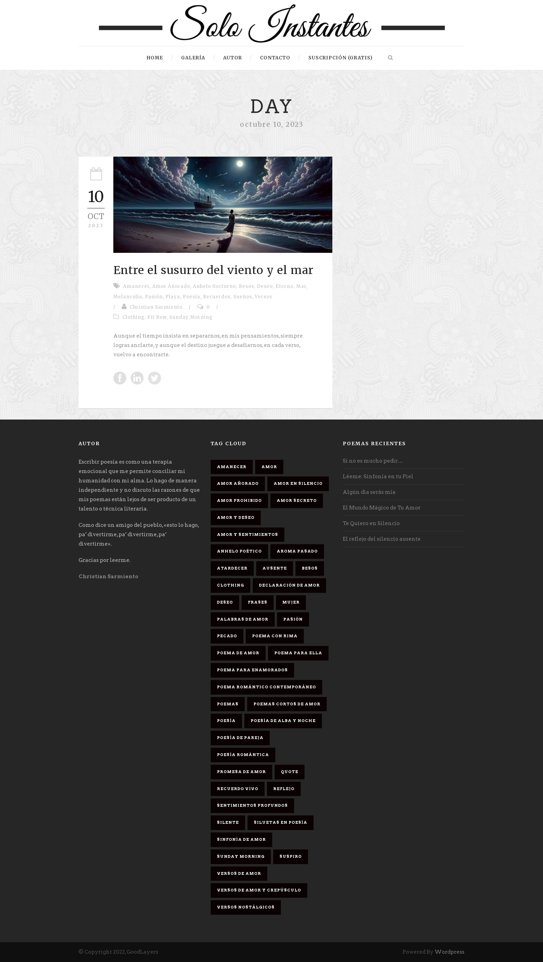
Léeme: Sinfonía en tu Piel (378, 476)
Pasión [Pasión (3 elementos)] (293, 619)
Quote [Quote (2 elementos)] (289, 771)
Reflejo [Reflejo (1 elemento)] (283, 788)
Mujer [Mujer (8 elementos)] (291, 602)
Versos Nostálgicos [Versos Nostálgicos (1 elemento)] (246, 907)
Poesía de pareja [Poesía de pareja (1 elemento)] (240, 737)
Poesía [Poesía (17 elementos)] (226, 720)
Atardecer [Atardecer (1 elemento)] (232, 568)
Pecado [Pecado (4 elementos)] (227, 635)
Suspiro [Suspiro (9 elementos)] (290, 856)
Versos (263, 297)
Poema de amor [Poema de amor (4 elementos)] (238, 652)
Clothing (133, 317)
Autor (232, 58)
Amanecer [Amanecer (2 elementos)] (231, 466)
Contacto (275, 58)
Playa (172, 297)
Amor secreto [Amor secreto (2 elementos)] (297, 500)
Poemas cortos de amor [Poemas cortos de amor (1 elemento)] (287, 704)
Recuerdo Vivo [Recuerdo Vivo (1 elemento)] (237, 788)
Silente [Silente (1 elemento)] (228, 822)
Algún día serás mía (369, 492)
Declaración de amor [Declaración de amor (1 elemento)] (289, 585)
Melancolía (127, 297)
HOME (155, 58)
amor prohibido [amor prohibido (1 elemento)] (239, 500)
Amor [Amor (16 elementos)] (269, 466)
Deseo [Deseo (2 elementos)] (225, 602)
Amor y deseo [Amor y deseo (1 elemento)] (235, 517)
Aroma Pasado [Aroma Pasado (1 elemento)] (297, 551)
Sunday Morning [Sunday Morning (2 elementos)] (241, 856)
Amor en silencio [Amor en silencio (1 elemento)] (298, 483)
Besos (246, 286)
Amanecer (136, 286)
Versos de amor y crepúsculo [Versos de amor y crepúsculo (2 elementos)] (259, 890)
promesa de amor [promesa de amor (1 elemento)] (241, 771)
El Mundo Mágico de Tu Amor (382, 508)
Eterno (284, 286)
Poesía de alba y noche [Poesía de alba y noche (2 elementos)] (283, 720)
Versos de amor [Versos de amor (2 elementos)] (239, 873)
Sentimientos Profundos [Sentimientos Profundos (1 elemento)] (252, 805)
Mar (301, 286)
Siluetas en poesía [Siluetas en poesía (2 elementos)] (280, 822)
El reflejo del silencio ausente (382, 539)
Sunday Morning (191, 317)
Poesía (191, 297)
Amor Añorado (171, 286)
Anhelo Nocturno (214, 286)
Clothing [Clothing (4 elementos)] (230, 585)
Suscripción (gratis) (340, 58)
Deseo (265, 286)
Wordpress (449, 952)
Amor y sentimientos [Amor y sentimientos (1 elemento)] (247, 534)
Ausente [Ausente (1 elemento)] (274, 568)
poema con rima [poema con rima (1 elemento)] (275, 635)
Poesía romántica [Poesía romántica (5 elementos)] (243, 754)
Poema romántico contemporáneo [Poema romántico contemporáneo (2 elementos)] (266, 687)
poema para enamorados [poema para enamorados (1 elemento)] (252, 669)
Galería (193, 58)
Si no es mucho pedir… (373, 461)
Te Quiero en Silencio (371, 523)
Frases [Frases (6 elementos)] (257, 602)
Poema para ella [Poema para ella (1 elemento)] (298, 652)
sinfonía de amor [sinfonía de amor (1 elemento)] (241, 839)
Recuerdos (216, 297)
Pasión (154, 297)
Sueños (242, 297)
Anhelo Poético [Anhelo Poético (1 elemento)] (239, 551)
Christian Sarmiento (156, 307)
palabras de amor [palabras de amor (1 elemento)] (242, 619)
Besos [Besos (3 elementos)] (310, 568)
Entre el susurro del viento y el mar (213, 270)
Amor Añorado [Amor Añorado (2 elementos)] (238, 483)
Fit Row (157, 317)
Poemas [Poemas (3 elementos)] (227, 704)
